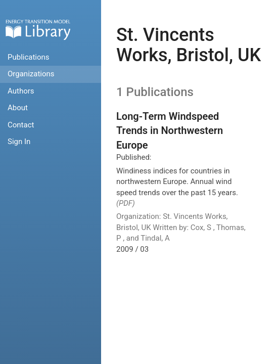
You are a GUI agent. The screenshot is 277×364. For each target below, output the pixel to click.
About (18, 107)
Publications (29, 57)
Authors (21, 91)
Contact (21, 124)
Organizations (31, 73)
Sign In (19, 141)
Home (38, 29)
